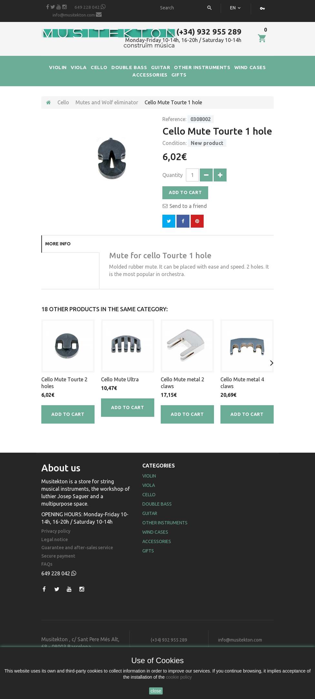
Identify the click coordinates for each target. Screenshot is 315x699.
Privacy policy (55, 531)
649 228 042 (90, 7)
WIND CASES (250, 67)
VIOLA (79, 67)
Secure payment (58, 556)
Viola (148, 485)
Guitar (149, 513)
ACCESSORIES (150, 74)
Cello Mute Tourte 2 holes (64, 382)
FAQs (46, 564)
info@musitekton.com (77, 14)
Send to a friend (188, 206)
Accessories (156, 541)
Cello (63, 102)
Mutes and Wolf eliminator (107, 102)
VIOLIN (58, 67)
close (156, 691)
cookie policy (179, 677)
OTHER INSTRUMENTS (202, 67)
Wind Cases (155, 532)
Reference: (174, 119)
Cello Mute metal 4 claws (242, 382)
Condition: (174, 143)
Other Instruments (165, 522)
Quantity (172, 175)
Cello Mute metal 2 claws (182, 382)
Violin (149, 475)
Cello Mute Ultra (120, 379)
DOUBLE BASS (129, 67)
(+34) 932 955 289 (204, 32)
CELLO (99, 67)
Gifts (148, 550)
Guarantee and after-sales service (77, 547)
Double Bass (157, 504)
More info (58, 243)
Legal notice (54, 539)
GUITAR (160, 67)
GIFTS (179, 74)
